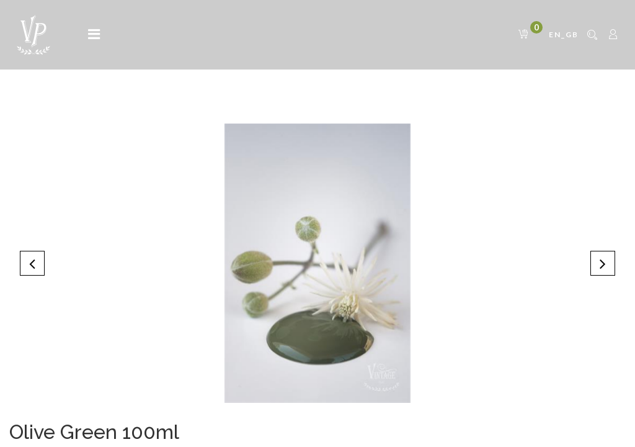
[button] (32, 263)
